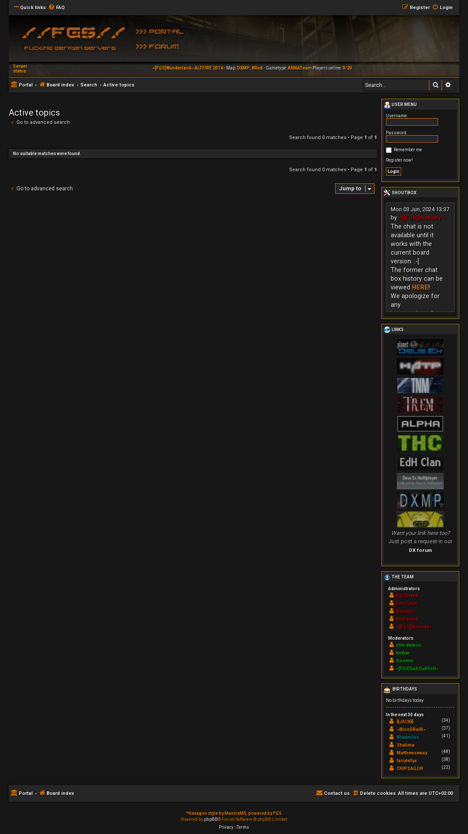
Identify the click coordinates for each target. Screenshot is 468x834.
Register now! (399, 160)
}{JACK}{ (405, 721)
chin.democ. (409, 645)
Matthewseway (412, 753)
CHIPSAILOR (410, 768)
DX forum (420, 550)
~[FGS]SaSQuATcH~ (417, 668)
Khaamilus (408, 737)
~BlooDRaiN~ (411, 729)
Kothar (403, 653)
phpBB (211, 819)
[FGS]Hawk (407, 595)
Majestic (405, 611)
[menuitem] (56, 8)
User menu (400, 105)
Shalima (405, 745)
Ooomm (404, 660)
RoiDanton (407, 619)
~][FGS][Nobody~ (421, 217)
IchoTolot (406, 603)
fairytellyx (407, 760)
